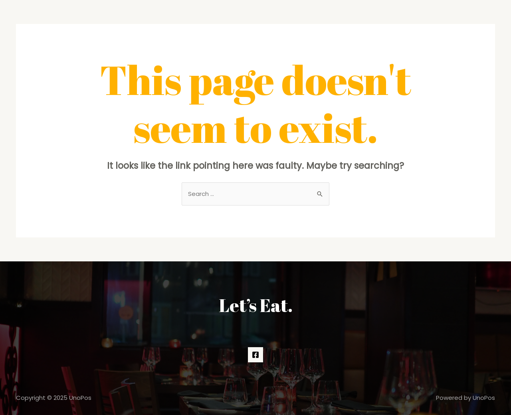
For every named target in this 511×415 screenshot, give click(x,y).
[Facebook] (255, 354)
